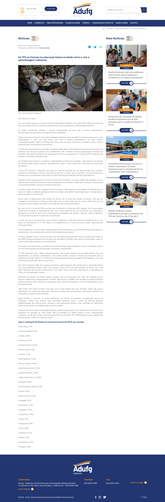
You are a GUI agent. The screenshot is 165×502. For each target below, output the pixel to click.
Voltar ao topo (137, 483)
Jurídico (86, 23)
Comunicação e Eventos (102, 23)
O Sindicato (39, 23)
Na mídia (47, 48)
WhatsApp (100, 47)
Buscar (144, 10)
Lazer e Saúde (121, 23)
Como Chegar (24, 489)
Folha (41, 48)
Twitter (95, 47)
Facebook (89, 47)
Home (29, 23)
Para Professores (55, 23)
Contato (134, 23)
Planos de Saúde (72, 23)
